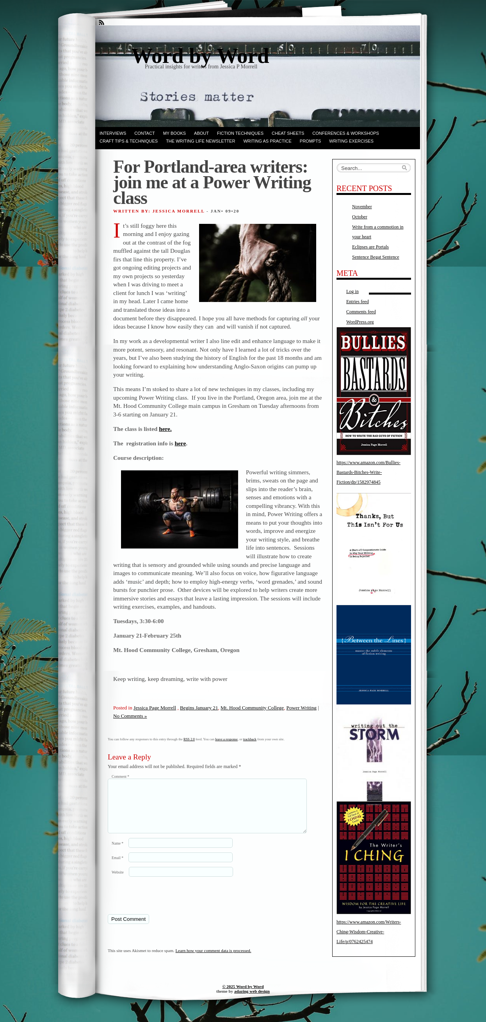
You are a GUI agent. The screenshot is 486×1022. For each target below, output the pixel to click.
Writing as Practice (267, 141)
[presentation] (161, 904)
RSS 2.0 (189, 739)
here (180, 443)
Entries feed (357, 301)
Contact (144, 133)
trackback (249, 739)
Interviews (113, 133)
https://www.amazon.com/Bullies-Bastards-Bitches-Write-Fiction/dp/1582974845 (368, 472)
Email (117, 867)
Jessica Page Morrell (155, 708)
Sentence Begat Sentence (375, 257)
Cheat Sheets (288, 133)
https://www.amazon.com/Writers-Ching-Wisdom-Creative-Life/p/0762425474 (368, 931)
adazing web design (252, 1000)
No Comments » (130, 716)
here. (165, 428)
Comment (120, 776)
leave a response (226, 739)
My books (174, 133)
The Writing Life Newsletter (200, 141)
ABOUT (201, 133)
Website (118, 881)
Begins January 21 (199, 708)
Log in (352, 291)
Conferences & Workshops (345, 133)
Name (117, 852)
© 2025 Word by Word (242, 995)
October (359, 217)
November (362, 206)
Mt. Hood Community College (252, 708)
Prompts (310, 141)
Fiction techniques (240, 133)
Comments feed (361, 311)
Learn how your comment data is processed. (213, 960)
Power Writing (302, 708)
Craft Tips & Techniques (129, 141)
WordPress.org (360, 322)
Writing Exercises (351, 141)
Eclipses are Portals (370, 247)
